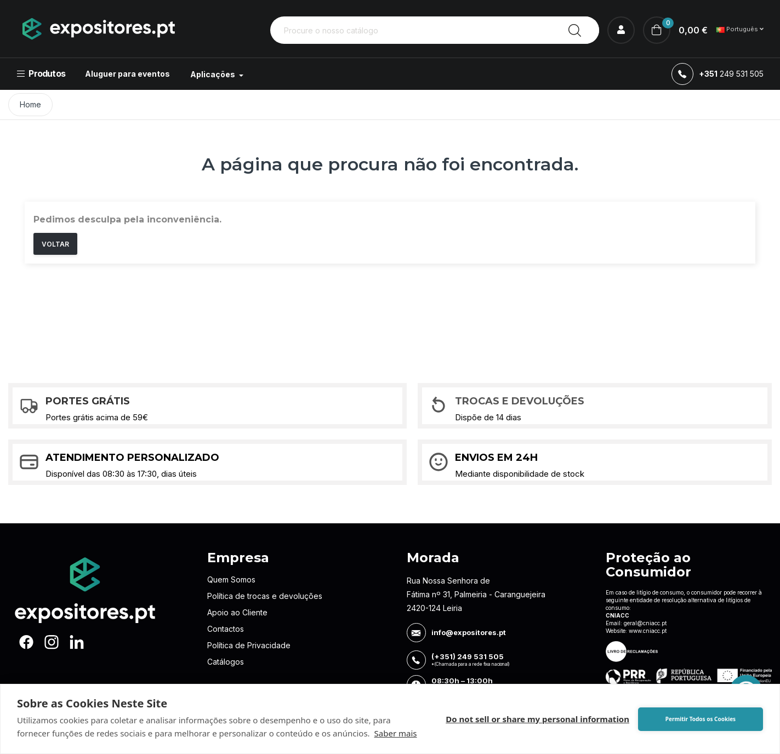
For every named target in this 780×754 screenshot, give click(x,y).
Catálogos (225, 661)
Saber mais (395, 733)
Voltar (55, 244)
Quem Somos (231, 579)
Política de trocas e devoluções (264, 596)
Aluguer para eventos (127, 73)
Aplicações (213, 74)
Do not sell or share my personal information (537, 718)
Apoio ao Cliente (237, 612)
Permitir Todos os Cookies (700, 719)
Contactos (225, 628)
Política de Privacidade (249, 645)
